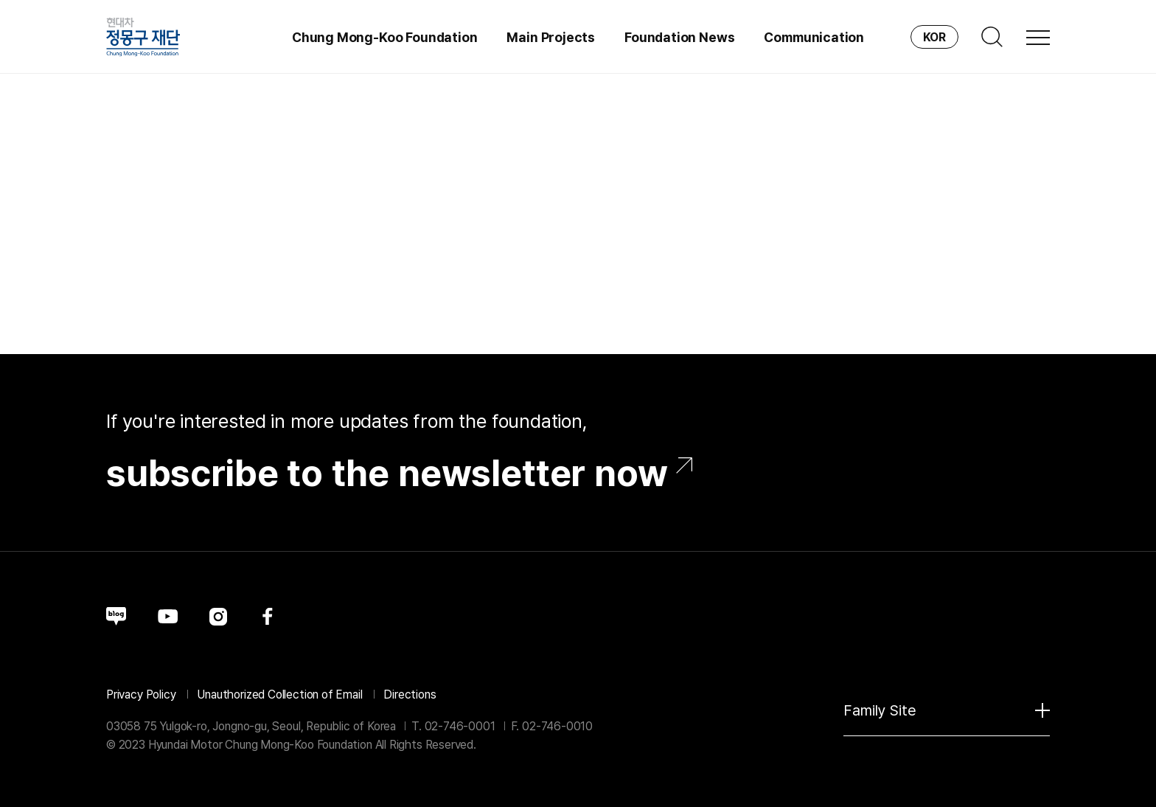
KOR (934, 37)
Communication (814, 37)
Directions (409, 694)
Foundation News (679, 37)
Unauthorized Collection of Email (279, 694)
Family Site (946, 710)
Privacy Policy (140, 694)
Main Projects (550, 37)
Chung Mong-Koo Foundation (385, 37)
